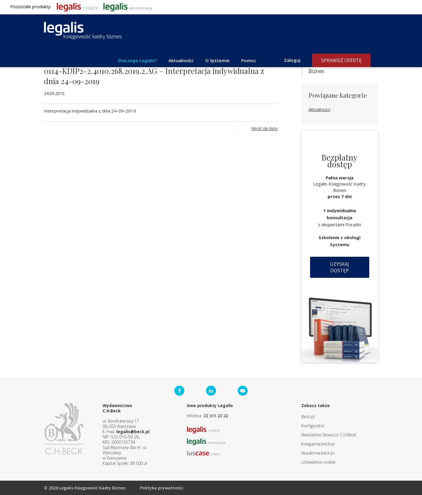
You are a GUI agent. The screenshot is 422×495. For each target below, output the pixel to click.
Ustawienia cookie (318, 462)
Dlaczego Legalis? (137, 60)
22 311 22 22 (215, 416)
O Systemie (217, 60)
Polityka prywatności (161, 488)
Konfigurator (312, 425)
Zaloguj (292, 60)
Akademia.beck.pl (317, 453)
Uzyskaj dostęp (339, 267)
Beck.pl (308, 416)
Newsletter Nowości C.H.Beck (328, 435)
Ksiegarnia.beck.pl (318, 444)
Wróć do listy (264, 128)
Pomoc (248, 60)
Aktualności (181, 60)
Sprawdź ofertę (341, 60)
